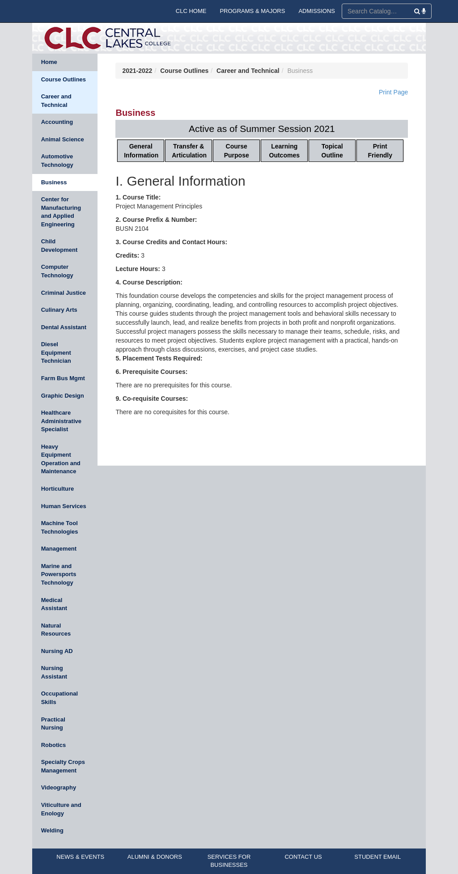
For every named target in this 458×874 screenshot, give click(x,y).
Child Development (59, 245)
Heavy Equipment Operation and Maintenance (61, 459)
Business (54, 182)
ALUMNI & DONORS (154, 856)
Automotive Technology (57, 160)
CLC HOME (191, 11)
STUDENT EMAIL (377, 856)
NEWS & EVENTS (80, 856)
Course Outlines (63, 79)
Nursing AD (57, 651)
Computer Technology (57, 271)
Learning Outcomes (284, 151)
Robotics (53, 745)
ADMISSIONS (316, 11)
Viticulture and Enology (61, 809)
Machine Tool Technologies (59, 527)
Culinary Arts (59, 309)
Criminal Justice (63, 292)
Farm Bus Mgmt (63, 378)
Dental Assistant (63, 327)
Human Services (63, 506)
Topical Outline (332, 151)
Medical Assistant (54, 604)
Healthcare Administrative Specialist (61, 421)
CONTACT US (303, 856)
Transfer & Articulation (189, 151)
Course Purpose (236, 151)
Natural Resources (56, 629)
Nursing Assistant (54, 672)
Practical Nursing (53, 723)
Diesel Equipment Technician (56, 352)
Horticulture (57, 488)
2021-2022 (137, 70)
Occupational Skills (59, 697)
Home (49, 62)
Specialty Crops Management (63, 766)
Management (58, 548)
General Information (141, 151)
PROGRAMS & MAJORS (252, 11)
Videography (58, 787)
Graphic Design (62, 395)
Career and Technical (56, 100)
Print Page (393, 92)
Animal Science (62, 139)
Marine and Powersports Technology (58, 574)
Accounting (57, 122)
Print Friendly (380, 151)
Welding (52, 830)
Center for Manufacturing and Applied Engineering (61, 212)
